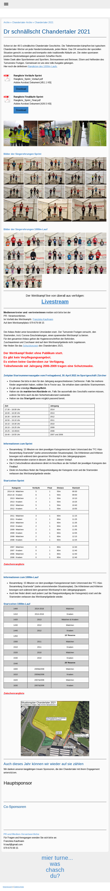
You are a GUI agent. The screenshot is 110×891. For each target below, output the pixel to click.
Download (21, 89)
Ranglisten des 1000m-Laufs (42, 66)
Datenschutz (19, 887)
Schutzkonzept (30, 345)
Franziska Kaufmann (43, 319)
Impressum (7, 887)
